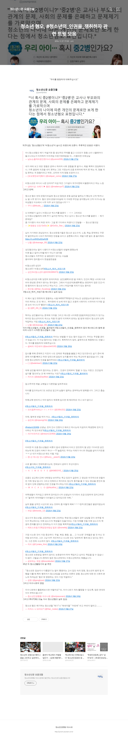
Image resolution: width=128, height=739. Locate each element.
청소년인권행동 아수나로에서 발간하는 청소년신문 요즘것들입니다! (47, 678)
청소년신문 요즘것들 (22, 9)
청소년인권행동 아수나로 (64, 727)
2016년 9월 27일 (62, 561)
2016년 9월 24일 (55, 544)
